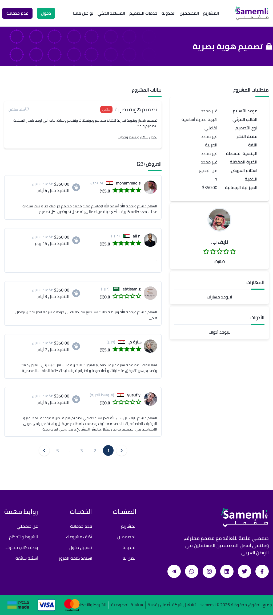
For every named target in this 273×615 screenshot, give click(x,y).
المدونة (168, 13)
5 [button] (57, 450)
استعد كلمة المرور (75, 558)
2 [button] (95, 450)
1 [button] (108, 450)
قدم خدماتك (81, 526)
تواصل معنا (83, 13)
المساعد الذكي (111, 13)
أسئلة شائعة (26, 558)
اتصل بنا (129, 558)
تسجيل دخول (80, 547)
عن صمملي (27, 526)
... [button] (71, 450)
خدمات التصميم (143, 13)
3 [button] (81, 450)
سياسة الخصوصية (127, 605)
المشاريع (211, 13)
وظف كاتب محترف (22, 547)
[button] (219, 220)
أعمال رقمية (159, 605)
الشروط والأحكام (23, 537)
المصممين (189, 13)
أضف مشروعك (79, 537)
